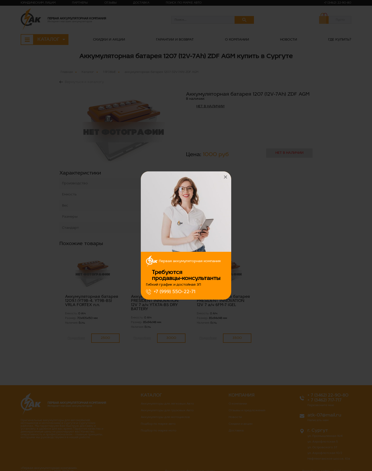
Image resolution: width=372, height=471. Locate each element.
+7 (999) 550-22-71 (174, 291)
